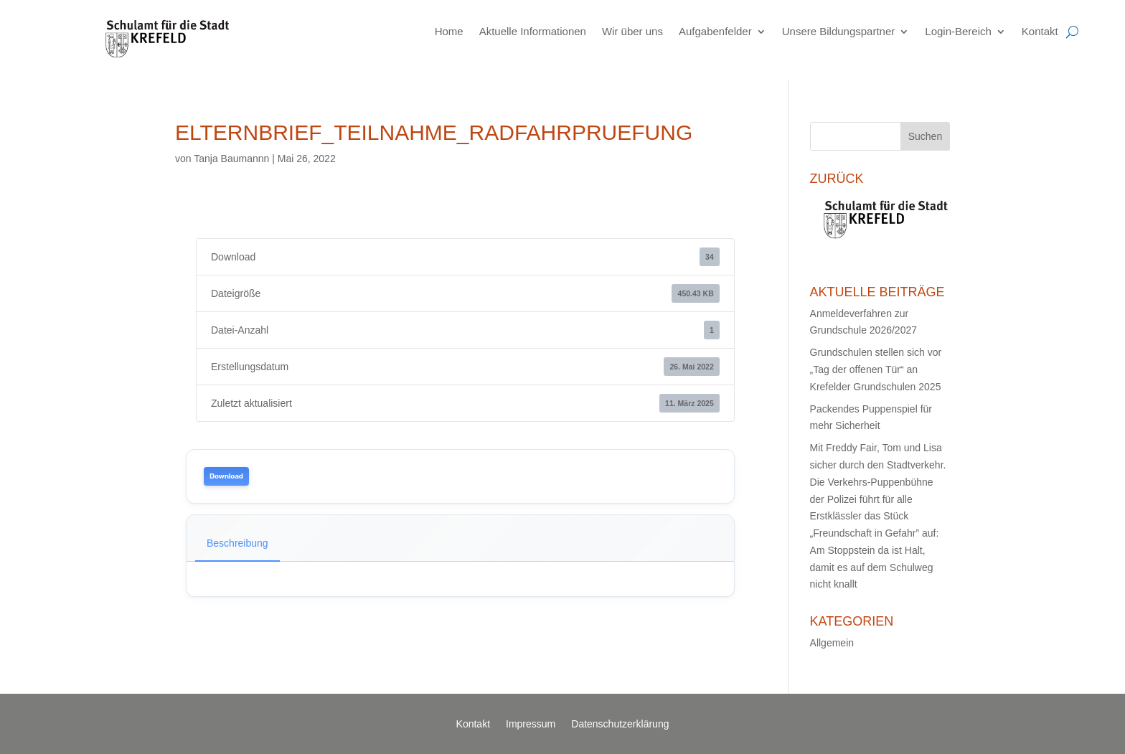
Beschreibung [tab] (237, 543)
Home (449, 31)
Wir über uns (632, 31)
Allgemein (832, 643)
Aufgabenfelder (715, 31)
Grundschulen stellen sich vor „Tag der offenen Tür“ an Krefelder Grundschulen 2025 (876, 369)
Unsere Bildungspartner (838, 31)
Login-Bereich (958, 31)
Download (226, 476)
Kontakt (1040, 31)
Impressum (530, 724)
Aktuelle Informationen (532, 31)
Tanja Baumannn (231, 158)
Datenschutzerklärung (620, 724)
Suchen (925, 136)
